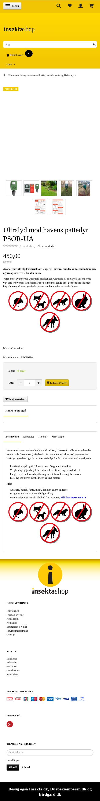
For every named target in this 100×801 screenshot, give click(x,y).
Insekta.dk (38, 789)
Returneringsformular (17, 631)
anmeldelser (27, 246)
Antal (11, 382)
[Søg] (94, 45)
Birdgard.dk (50, 794)
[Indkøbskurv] (50, 55)
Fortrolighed (13, 611)
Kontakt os (12, 622)
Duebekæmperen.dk (68, 789)
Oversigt (11, 634)
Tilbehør (42, 436)
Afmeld (26, 767)
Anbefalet (28, 436)
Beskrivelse (12, 436)
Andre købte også (15, 410)
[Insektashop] (19, 28)
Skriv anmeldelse (46, 246)
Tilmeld (13, 767)
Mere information (13, 348)
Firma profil (13, 618)
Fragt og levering (15, 615)
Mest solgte (58, 436)
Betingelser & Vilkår (17, 626)
